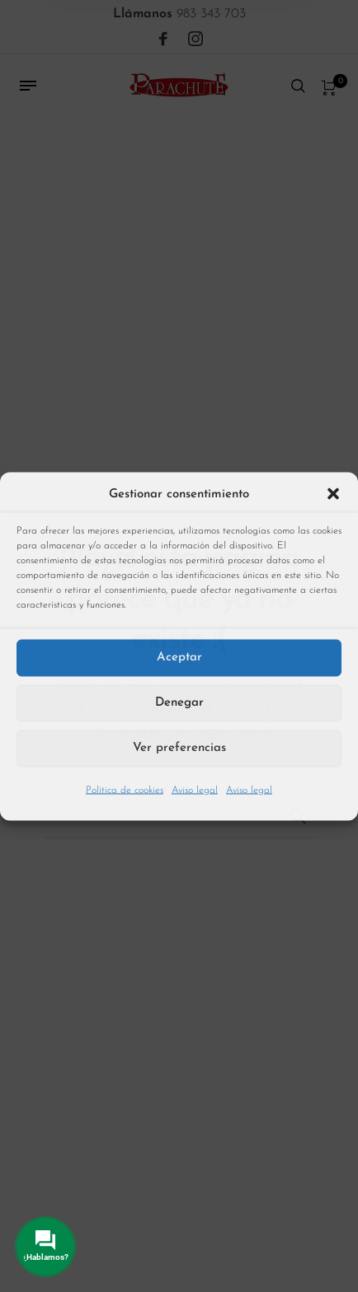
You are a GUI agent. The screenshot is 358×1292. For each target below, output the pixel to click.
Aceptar (179, 657)
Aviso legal (195, 790)
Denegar (179, 703)
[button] (333, 494)
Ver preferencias (179, 748)
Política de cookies (124, 790)
